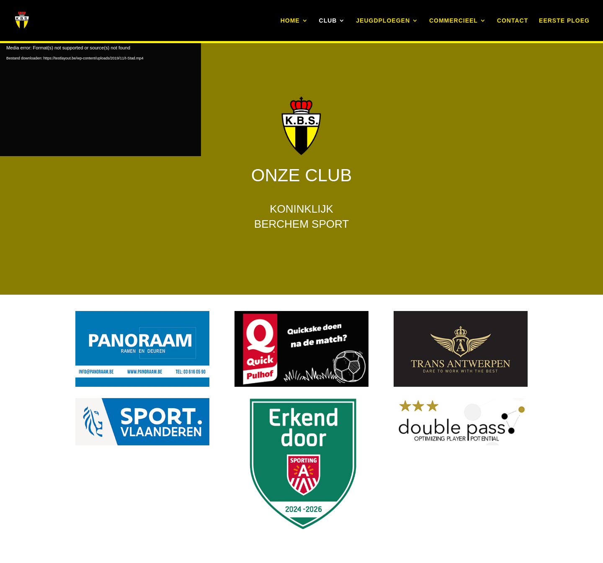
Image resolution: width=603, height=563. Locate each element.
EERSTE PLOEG (564, 21)
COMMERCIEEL (453, 21)
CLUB (328, 21)
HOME (290, 21)
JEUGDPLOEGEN (383, 21)
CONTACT (512, 21)
